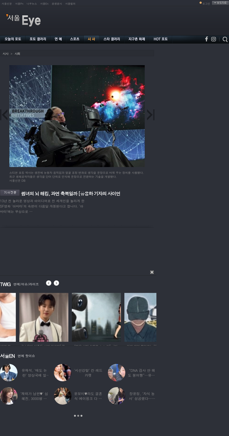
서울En (44, 3)
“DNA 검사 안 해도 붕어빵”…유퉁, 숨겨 (142, 375)
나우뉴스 (32, 3)
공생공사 (57, 3)
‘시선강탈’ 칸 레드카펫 (88, 373)
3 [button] (81, 416)
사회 (17, 53)
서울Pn (19, 3)
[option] (74, 317)
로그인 (206, 3)
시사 (5, 53)
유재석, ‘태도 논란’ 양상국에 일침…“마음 (34, 375)
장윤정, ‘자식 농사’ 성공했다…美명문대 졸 (142, 398)
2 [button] (78, 416)
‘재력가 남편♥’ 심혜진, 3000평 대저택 (34, 398)
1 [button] (75, 416)
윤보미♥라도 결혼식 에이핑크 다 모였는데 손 (88, 398)
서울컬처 (70, 3)
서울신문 (7, 3)
